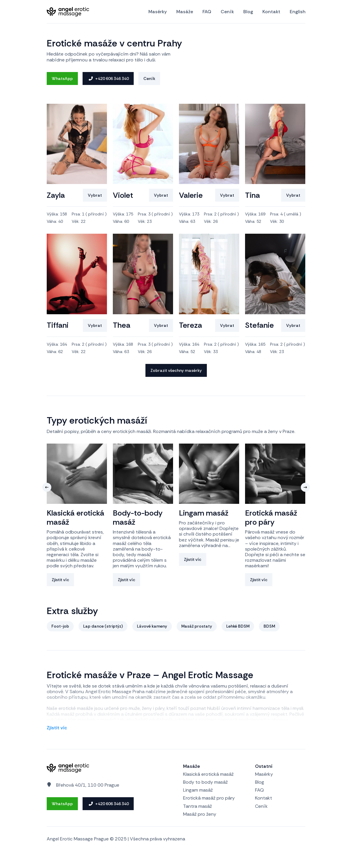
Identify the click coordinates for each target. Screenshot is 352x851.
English (297, 11)
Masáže (184, 11)
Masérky (157, 11)
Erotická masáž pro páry (209, 798)
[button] (46, 487)
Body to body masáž (205, 782)
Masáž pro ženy (199, 814)
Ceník (227, 11)
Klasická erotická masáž (208, 774)
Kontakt (271, 11)
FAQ (206, 11)
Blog (248, 11)
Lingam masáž (198, 790)
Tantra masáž (197, 806)
